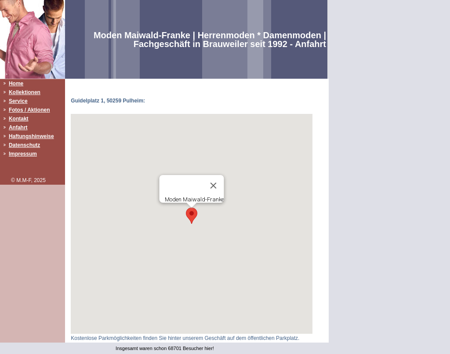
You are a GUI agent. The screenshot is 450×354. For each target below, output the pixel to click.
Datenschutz (24, 145)
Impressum (23, 154)
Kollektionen (24, 92)
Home (16, 83)
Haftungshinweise (31, 136)
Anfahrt (18, 127)
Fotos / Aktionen (29, 110)
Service (18, 101)
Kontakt (19, 119)
